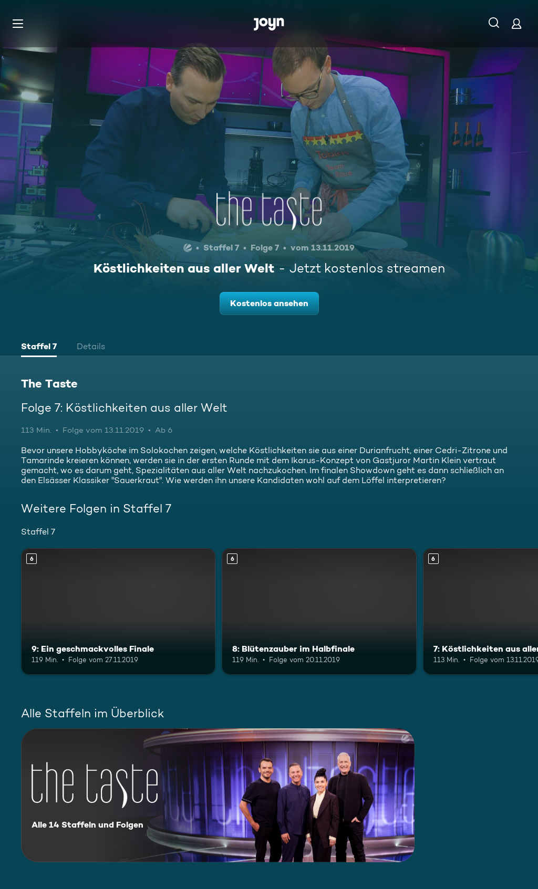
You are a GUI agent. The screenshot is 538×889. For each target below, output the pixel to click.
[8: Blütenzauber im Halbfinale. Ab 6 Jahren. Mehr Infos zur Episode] (319, 611)
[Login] (516, 23)
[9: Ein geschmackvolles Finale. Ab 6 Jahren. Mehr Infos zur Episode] (118, 611)
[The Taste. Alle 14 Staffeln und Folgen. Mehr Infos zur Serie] (218, 795)
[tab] (39, 347)
